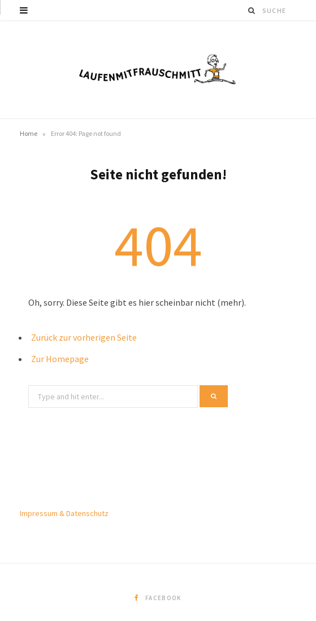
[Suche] (252, 10)
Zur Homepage (60, 358)
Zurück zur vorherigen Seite (84, 337)
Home (28, 133)
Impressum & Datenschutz (64, 513)
